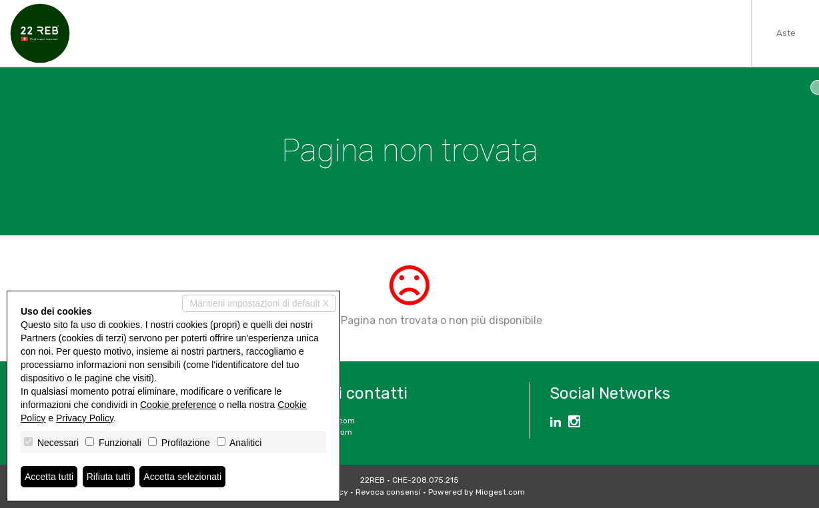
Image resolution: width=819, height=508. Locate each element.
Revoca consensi (388, 492)
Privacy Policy (84, 418)
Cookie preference (178, 404)
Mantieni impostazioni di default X (259, 303)
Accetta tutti (49, 476)
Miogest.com (500, 492)
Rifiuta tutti (109, 476)
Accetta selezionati (182, 476)
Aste (786, 33)
